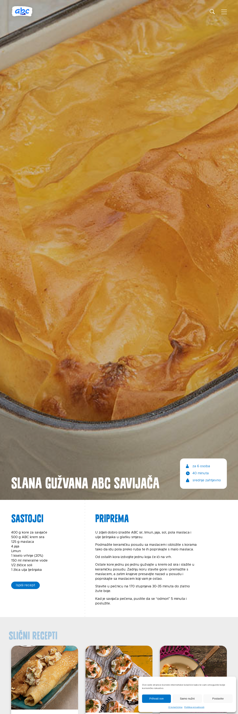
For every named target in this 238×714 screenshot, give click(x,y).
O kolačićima (175, 707)
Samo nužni (187, 698)
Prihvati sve (156, 698)
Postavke (218, 698)
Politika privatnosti (194, 707)
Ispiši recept (25, 585)
